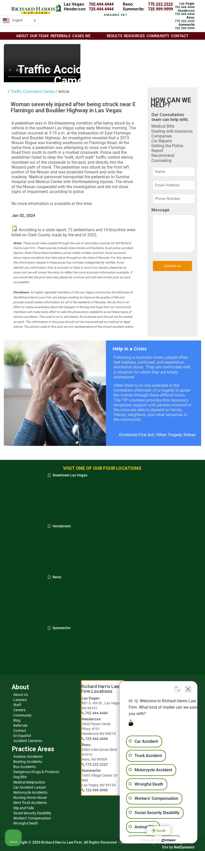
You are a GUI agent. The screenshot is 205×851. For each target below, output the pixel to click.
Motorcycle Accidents (30, 792)
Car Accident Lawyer (29, 787)
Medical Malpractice (29, 782)
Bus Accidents (24, 767)
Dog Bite (20, 777)
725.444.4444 (101, 9)
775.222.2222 (160, 4)
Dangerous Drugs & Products (36, 772)
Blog (16, 720)
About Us (20, 695)
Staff (17, 705)
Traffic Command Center (31, 91)
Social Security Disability (32, 813)
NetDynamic (184, 847)
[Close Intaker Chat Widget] (188, 688)
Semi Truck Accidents (30, 803)
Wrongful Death (25, 823)
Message (160, 210)
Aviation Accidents (28, 756)
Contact (19, 731)
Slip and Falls (23, 808)
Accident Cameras (27, 741)
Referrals (20, 725)
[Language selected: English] (19, 20)
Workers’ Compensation (32, 818)
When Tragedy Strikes (176, 434)
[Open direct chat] (177, 688)
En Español (22, 736)
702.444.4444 (101, 4)
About (22, 36)
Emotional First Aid (136, 434)
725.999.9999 (160, 9)
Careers (19, 710)
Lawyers (20, 700)
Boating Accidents (27, 762)
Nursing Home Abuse (30, 797)
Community (22, 715)
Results (114, 36)
